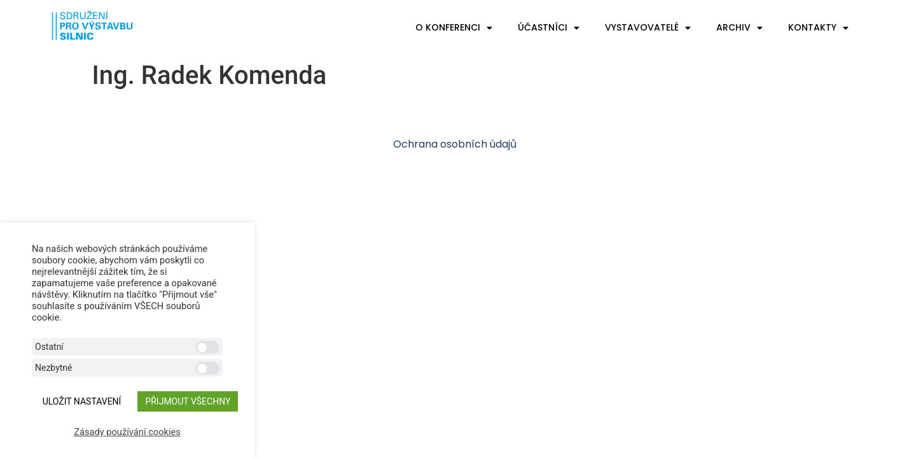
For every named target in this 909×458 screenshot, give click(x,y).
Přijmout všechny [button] (187, 401)
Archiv (739, 28)
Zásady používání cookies (127, 432)
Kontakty (818, 28)
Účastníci (548, 28)
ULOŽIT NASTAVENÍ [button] (82, 401)
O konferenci (453, 28)
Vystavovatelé (648, 28)
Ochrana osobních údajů (455, 144)
